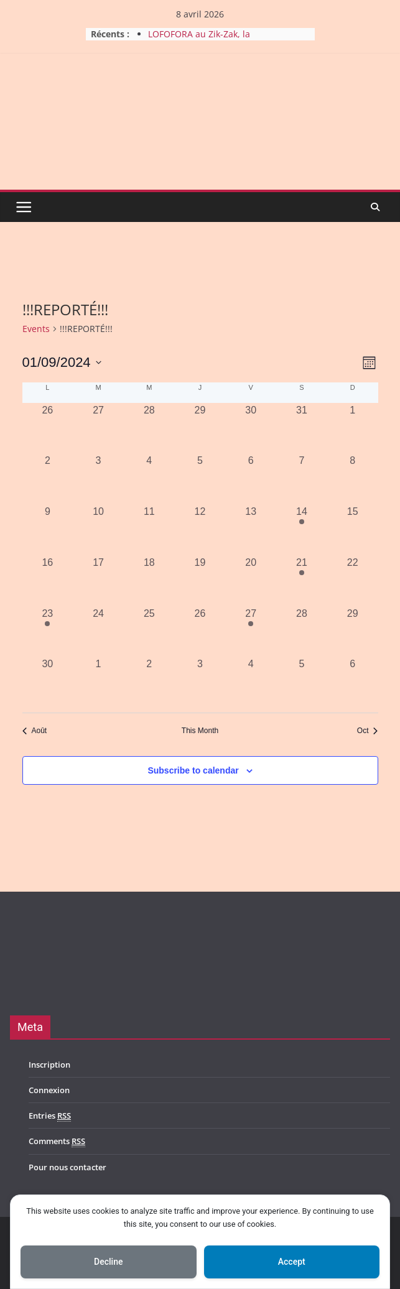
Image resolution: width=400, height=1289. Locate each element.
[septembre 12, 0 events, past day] (200, 529)
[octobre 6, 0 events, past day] (352, 682)
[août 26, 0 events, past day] (47, 428)
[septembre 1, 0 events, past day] (352, 428)
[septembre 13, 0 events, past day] (250, 529)
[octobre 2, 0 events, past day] (149, 682)
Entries (50, 1116)
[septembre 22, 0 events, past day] (352, 580)
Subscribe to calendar (192, 770)
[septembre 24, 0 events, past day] (98, 631)
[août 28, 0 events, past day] (149, 428)
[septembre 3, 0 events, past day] (98, 478)
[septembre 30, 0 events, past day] (47, 682)
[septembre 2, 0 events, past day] (47, 478)
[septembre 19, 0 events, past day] (200, 580)
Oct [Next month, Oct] (367, 730)
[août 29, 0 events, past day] (200, 428)
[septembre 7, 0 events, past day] (301, 478)
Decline (108, 1262)
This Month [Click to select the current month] (200, 730)
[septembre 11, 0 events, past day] (149, 529)
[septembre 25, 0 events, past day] (149, 631)
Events (36, 329)
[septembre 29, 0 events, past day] (352, 631)
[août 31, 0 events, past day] (301, 428)
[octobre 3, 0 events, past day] (200, 682)
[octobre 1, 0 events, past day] (98, 682)
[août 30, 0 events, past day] (250, 428)
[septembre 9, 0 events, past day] (47, 529)
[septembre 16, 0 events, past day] (47, 580)
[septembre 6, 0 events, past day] (250, 478)
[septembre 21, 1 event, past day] (301, 580)
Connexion (49, 1090)
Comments (57, 1141)
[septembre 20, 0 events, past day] (250, 580)
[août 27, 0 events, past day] (98, 428)
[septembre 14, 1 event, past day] (301, 529)
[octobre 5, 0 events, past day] (301, 682)
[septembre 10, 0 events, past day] (98, 529)
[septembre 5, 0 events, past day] (200, 478)
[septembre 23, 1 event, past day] (47, 631)
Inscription (49, 1064)
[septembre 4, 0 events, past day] (149, 478)
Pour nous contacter (67, 1167)
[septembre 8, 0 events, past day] (352, 478)
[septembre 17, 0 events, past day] (98, 580)
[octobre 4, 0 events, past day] (250, 682)
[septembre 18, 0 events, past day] (149, 580)
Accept (291, 1262)
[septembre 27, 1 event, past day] (250, 631)
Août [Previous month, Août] (34, 730)
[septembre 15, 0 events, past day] (352, 529)
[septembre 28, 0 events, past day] (301, 631)
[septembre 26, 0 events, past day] (200, 631)
